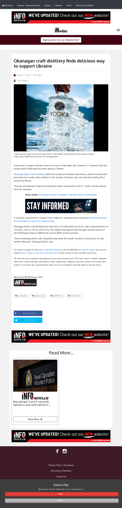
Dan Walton (23, 80)
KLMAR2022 (57, 296)
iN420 (69, 6)
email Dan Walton (52, 250)
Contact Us (61, 476)
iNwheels (58, 6)
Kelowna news (39, 296)
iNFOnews (7, 6)
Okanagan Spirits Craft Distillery (29, 174)
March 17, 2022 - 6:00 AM (27, 75)
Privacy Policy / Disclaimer (61, 465)
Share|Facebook (29, 313)
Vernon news (74, 296)
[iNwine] (118, 29)
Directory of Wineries (61, 470)
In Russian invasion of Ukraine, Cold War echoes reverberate (68, 194)
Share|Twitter (29, 320)
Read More (35, 419)
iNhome (47, 6)
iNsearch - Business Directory (28, 6)
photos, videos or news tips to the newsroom (39, 253)
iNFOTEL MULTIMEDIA (85, 6)
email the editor (87, 250)
